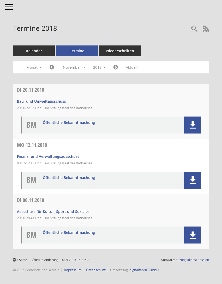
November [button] (74, 67)
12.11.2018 (32, 144)
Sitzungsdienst (192, 260)
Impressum (73, 270)
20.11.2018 (30, 89)
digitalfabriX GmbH (144, 270)
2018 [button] (99, 67)
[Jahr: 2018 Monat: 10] (52, 67)
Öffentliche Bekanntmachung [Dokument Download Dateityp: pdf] (69, 122)
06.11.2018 (30, 200)
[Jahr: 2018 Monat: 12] (116, 67)
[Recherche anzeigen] (194, 29)
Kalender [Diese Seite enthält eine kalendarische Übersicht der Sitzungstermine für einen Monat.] (34, 50)
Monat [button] (34, 67)
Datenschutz (96, 270)
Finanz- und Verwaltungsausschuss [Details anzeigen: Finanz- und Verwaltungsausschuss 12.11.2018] (48, 156)
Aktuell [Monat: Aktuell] (132, 67)
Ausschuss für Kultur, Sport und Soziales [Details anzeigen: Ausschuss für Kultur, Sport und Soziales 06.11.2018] (53, 211)
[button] (192, 125)
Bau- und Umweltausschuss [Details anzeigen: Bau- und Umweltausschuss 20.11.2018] (41, 101)
